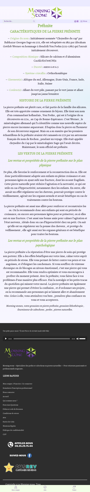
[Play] (6, 339)
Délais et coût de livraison (13, 409)
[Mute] (77, 339)
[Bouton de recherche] (34, 21)
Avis (4, 418)
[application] (45, 338)
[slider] (42, 338)
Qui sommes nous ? (10, 401)
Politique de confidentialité (14, 430)
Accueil (6, 396)
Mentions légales (9, 426)
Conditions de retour (11, 413)
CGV (4, 435)
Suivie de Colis (9, 422)
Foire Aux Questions (11, 405)
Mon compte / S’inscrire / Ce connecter (18, 383)
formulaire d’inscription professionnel (18, 388)
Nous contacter (9, 392)
